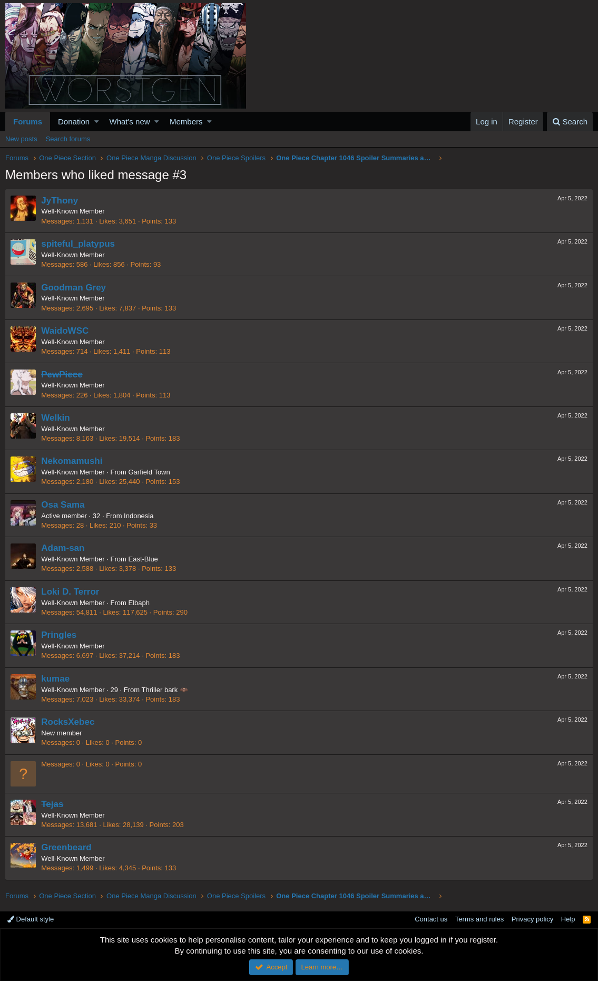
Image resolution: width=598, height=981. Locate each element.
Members (186, 121)
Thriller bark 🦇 (165, 690)
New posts (21, 139)
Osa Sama (63, 505)
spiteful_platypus (78, 244)
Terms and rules (479, 919)
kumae (56, 679)
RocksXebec (68, 722)
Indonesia (139, 516)
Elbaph (139, 603)
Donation (74, 121)
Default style (30, 919)
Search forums (68, 139)
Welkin (56, 418)
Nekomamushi (72, 461)
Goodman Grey (74, 288)
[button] (97, 121)
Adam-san (63, 548)
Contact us (431, 919)
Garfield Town (149, 472)
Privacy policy (532, 919)
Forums (27, 121)
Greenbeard (67, 847)
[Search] (570, 121)
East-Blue (143, 559)
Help (568, 919)
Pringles (59, 635)
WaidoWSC (65, 331)
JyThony (60, 201)
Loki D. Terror (71, 592)
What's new (130, 121)
